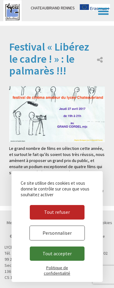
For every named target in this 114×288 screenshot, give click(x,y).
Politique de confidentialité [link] (57, 270)
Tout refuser (57, 212)
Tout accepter (57, 253)
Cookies (104, 222)
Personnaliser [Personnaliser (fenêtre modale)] (57, 233)
